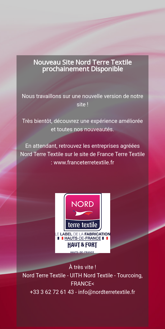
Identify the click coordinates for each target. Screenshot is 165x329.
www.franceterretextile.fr (84, 162)
